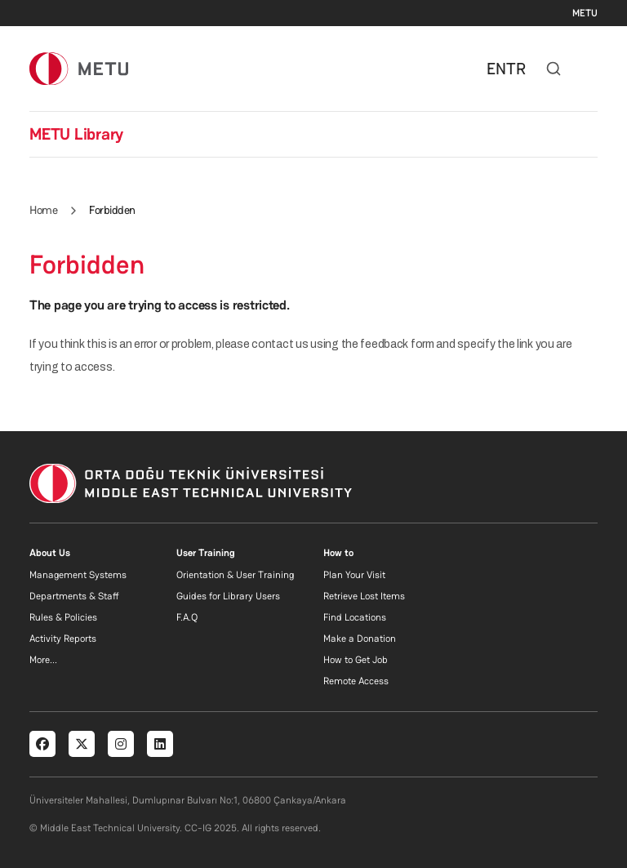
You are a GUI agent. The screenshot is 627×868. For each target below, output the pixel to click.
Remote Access (356, 681)
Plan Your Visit (354, 574)
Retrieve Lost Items (364, 596)
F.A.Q (187, 617)
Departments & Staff (74, 596)
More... (43, 659)
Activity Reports (62, 638)
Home (43, 210)
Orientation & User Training (235, 574)
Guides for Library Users (228, 596)
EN (496, 68)
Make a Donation (359, 638)
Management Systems (78, 574)
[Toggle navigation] (589, 69)
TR (516, 68)
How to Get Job (355, 659)
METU (585, 13)
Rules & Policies (63, 617)
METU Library (76, 134)
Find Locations (354, 617)
